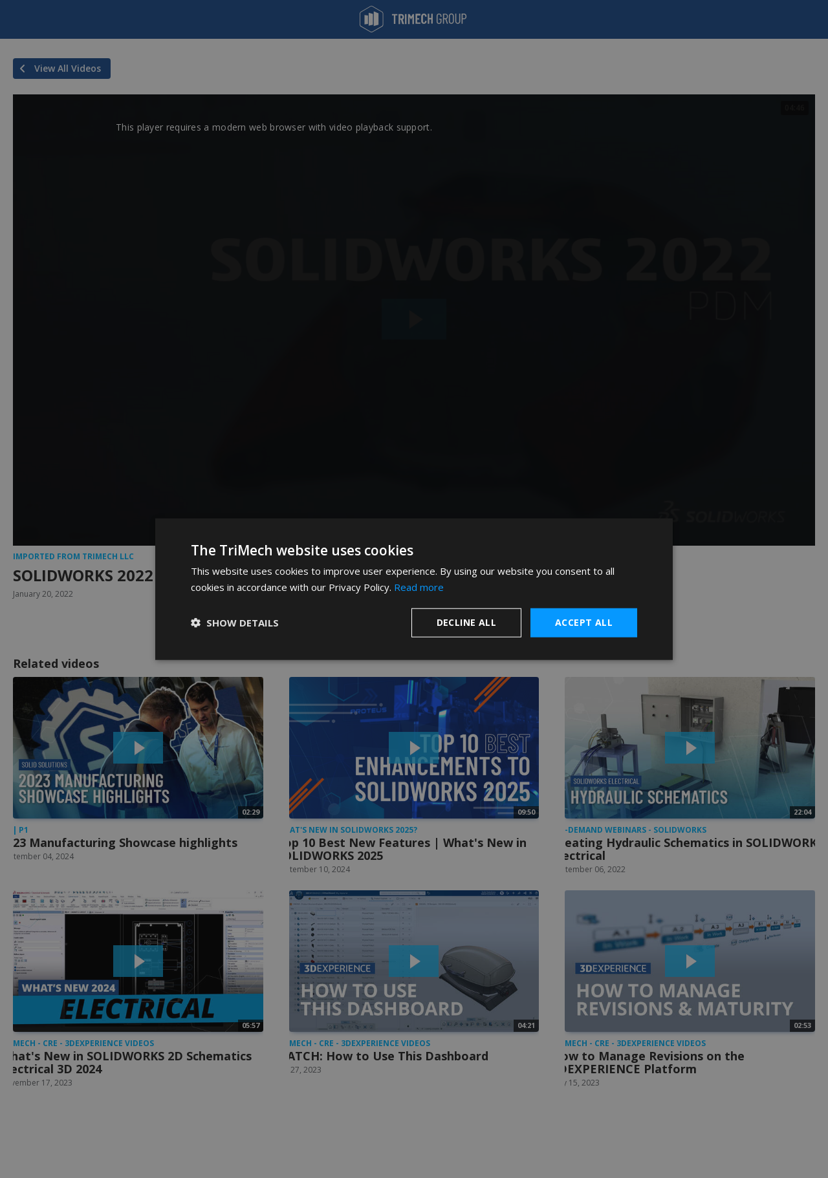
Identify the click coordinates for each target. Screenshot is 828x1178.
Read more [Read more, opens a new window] (419, 587)
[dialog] (414, 589)
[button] (235, 623)
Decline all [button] (466, 622)
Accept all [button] (584, 622)
